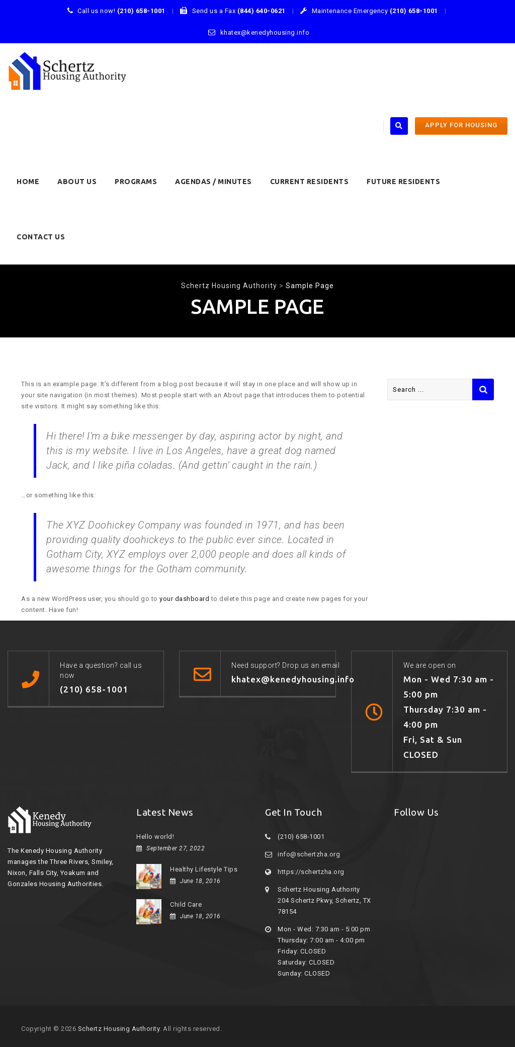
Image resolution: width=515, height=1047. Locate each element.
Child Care (186, 904)
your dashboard (184, 598)
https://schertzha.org (311, 872)
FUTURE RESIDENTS (403, 182)
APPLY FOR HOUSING (461, 125)
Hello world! (155, 836)
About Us (77, 182)
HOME (28, 182)
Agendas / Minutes (213, 182)
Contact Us (41, 237)
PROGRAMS (136, 182)
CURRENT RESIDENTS (309, 182)
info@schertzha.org (309, 854)
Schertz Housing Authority (119, 1028)
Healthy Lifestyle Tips (203, 869)
